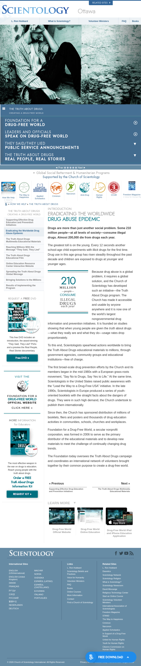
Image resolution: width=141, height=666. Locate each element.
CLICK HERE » (22, 407)
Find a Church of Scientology (80, 602)
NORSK (37, 574)
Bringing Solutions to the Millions (23, 280)
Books (135, 21)
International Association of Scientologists (114, 607)
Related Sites (101, 2)
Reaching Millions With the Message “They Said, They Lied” (23, 248)
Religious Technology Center (115, 593)
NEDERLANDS (16, 605)
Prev (60, 167)
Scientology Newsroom (112, 585)
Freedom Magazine (111, 612)
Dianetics (106, 571)
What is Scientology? (59, 21)
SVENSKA (39, 578)
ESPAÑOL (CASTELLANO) (41, 586)
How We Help (8, 197)
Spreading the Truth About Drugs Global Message (23, 273)
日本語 (12, 594)
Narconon (71, 188)
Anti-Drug (85, 188)
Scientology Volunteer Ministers (112, 601)
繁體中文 (13, 601)
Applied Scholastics (39, 190)
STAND (105, 616)
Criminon (56, 189)
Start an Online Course (112, 596)
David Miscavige (109, 589)
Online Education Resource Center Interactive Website (20, 264)
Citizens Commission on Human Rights (113, 648)
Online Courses (74, 592)
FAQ (124, 21)
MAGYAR (38, 570)
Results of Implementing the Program (21, 286)
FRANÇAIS (14, 586)
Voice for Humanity (75, 577)
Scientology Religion (111, 578)
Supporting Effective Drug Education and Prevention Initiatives (19, 222)
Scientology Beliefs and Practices (77, 572)
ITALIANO (38, 594)
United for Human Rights (113, 640)
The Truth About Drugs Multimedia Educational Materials (23, 240)
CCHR (114, 188)
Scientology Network (111, 575)
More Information (74, 595)
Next (80, 167)
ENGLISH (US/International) (17, 571)
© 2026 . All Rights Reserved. (36, 662)
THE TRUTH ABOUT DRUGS (43, 204)
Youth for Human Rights (113, 643)
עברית (12, 590)
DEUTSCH (14, 608)
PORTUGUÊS (40, 598)
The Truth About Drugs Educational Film (18, 256)
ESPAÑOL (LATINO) (43, 581)
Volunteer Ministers (98, 21)
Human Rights (99, 189)
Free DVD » (22, 358)
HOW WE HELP (18, 204)
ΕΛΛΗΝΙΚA (39, 591)
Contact (70, 599)
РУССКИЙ (13, 598)
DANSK (12, 583)
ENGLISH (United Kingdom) (17, 578)
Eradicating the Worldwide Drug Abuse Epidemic (22, 232)
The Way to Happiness (24, 189)
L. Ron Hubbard (19, 21)
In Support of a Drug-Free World (113, 634)
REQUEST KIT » (22, 494)
